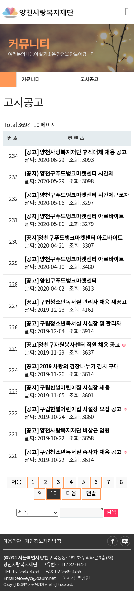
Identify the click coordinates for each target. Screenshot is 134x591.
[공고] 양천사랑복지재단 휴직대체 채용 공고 (75, 152)
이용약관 (12, 541)
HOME (8, 79)
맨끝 (91, 494)
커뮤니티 (45, 79)
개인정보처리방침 (43, 541)
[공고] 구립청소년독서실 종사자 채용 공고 (73, 452)
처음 (16, 482)
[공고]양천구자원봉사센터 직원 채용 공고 (72, 345)
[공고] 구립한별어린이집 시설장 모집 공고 (73, 409)
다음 (71, 494)
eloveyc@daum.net (36, 578)
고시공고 (104, 79)
